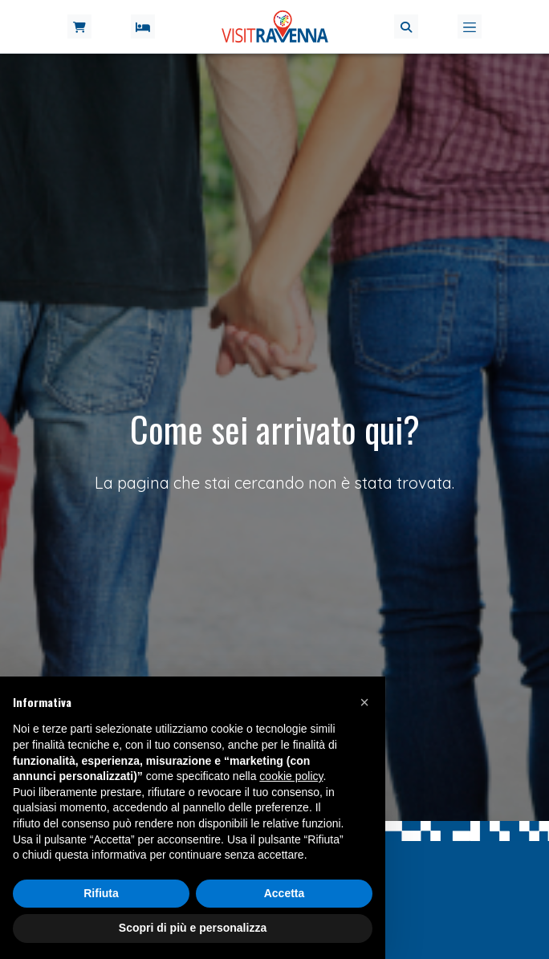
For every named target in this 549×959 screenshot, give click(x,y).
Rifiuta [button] (101, 893)
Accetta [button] (284, 893)
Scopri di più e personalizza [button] (192, 927)
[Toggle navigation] (470, 26)
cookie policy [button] (291, 776)
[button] (406, 26)
